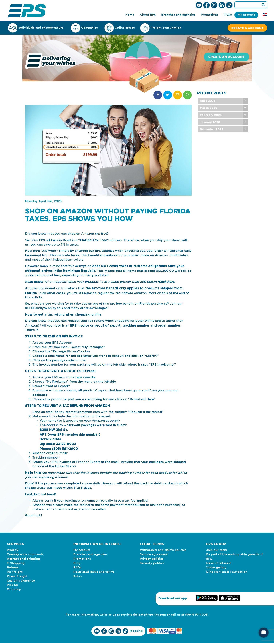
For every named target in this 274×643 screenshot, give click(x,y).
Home (129, 14)
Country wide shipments (25, 554)
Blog (76, 563)
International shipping (23, 558)
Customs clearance (21, 580)
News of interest (218, 563)
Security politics (152, 563)
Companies (84, 27)
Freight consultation (160, 28)
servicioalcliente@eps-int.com (143, 614)
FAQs (228, 14)
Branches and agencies (178, 14)
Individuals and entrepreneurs (35, 27)
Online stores (119, 28)
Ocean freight (17, 576)
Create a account (247, 28)
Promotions (209, 14)
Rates (77, 576)
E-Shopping (16, 563)
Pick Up (12, 585)
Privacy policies (151, 558)
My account (246, 14)
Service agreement (154, 554)
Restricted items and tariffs (93, 572)
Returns (13, 567)
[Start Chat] (264, 633)
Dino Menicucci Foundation (226, 572)
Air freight (15, 572)
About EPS (148, 14)
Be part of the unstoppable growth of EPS (234, 556)
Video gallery (216, 567)
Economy (14, 589)
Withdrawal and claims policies (163, 550)
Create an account (226, 57)
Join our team (216, 550)
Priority (12, 550)
